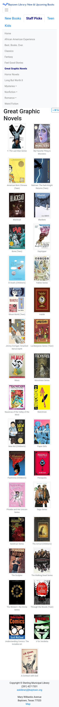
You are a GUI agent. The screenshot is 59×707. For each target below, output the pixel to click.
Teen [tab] (50, 18)
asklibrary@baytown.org (29, 690)
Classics (9, 51)
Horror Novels (12, 74)
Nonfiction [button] (10, 92)
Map (28, 704)
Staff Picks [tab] (34, 18)
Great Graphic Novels (16, 68)
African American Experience (20, 39)
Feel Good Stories (14, 62)
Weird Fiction (11, 103)
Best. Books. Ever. (14, 45)
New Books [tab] (13, 18)
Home (8, 33)
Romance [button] (9, 97)
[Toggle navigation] (6, 10)
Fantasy (9, 56)
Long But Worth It (14, 80)
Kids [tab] (8, 26)
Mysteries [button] (10, 86)
